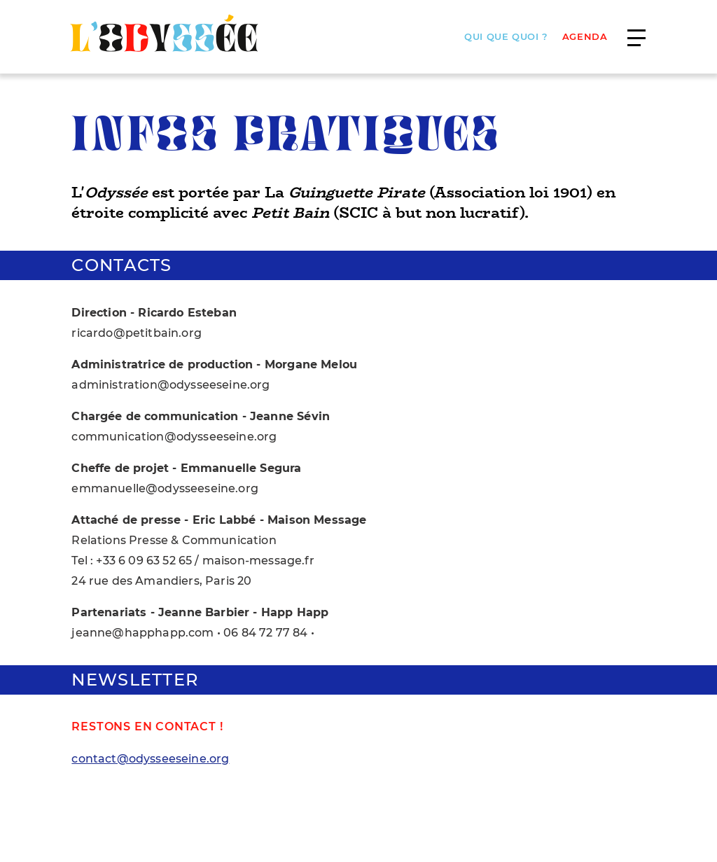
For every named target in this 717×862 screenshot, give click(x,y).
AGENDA (585, 37)
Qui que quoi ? (506, 37)
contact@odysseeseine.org (150, 758)
